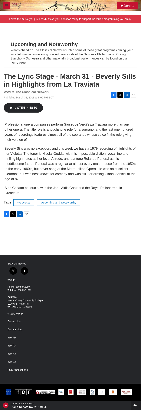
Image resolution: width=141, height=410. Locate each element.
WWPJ (12, 345)
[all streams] (136, 405)
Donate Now (15, 329)
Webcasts (23, 202)
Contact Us (14, 321)
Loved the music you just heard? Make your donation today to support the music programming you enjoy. (70, 19)
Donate (129, 5)
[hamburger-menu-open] (6, 5)
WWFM (11, 280)
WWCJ (12, 361)
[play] (5, 405)
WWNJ (12, 353)
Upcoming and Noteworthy (44, 44)
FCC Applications (18, 370)
